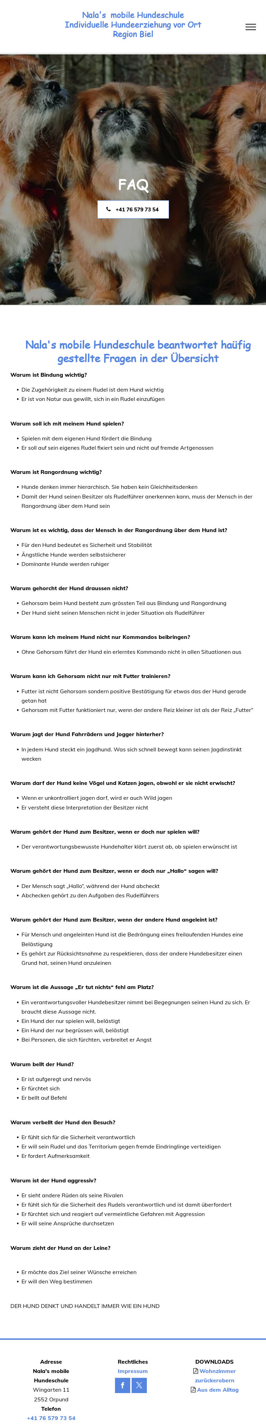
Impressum (133, 1370)
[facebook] (122, 1386)
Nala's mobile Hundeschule (133, 15)
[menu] (251, 27)
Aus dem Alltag (218, 1389)
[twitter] (139, 1386)
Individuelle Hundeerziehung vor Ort (133, 24)
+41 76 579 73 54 (51, 1418)
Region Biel (133, 34)
